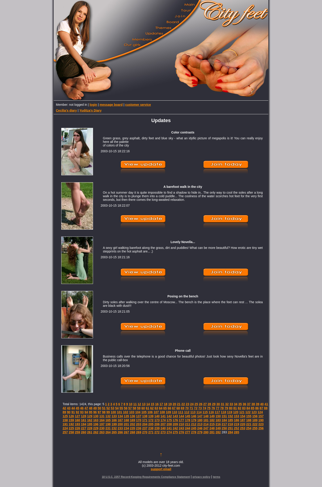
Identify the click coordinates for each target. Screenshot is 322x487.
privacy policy (201, 477)
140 (156, 416)
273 (163, 432)
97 (99, 412)
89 (64, 412)
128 (83, 416)
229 (95, 428)
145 (187, 416)
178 (187, 420)
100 (113, 412)
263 (101, 432)
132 (108, 416)
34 (235, 404)
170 (138, 420)
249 (218, 428)
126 (71, 416)
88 (266, 408)
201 (126, 424)
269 (138, 432)
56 (125, 408)
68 (178, 408)
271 (150, 432)
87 (261, 408)
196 (95, 424)
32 (227, 404)
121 (241, 412)
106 (150, 412)
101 (119, 412)
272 (156, 432)
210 (181, 424)
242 (175, 428)
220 (242, 424)
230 (101, 428)
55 (121, 408)
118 (223, 412)
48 (90, 408)
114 (198, 412)
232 (114, 428)
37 (249, 404)
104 (137, 412)
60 (143, 408)
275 (175, 432)
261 (89, 432)
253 (242, 428)
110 (174, 412)
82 (239, 408)
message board (111, 104)
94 (86, 412)
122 (247, 412)
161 (83, 420)
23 (187, 404)
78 (222, 408)
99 (108, 412)
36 (244, 404)
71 (191, 408)
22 (183, 404)
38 (253, 404)
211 (187, 424)
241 (169, 428)
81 (235, 408)
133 (114, 416)
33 (231, 404)
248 (212, 428)
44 (73, 408)
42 (64, 408)
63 (156, 408)
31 (222, 404)
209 (175, 424)
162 (89, 420)
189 (254, 420)
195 (89, 424)
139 (150, 416)
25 (196, 404)
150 (218, 416)
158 (65, 420)
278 (193, 432)
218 (230, 424)
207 (163, 424)
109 (168, 412)
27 (205, 404)
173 (156, 420)
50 (99, 408)
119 (229, 412)
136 (132, 416)
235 (132, 428)
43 (69, 408)
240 (163, 428)
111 (180, 412)
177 (181, 420)
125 (65, 416)
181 (205, 420)
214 (205, 424)
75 (209, 408)
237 (144, 428)
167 (120, 420)
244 (187, 428)
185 (230, 420)
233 (120, 428)
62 (152, 408)
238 (150, 428)
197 (101, 424)
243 (181, 428)
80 (231, 408)
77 (217, 408)
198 (108, 424)
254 (248, 428)
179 (193, 420)
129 (89, 416)
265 (114, 432)
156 (254, 416)
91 (73, 412)
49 (95, 408)
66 (169, 408)
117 (217, 412)
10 (130, 404)
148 (205, 416)
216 (218, 424)
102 (125, 412)
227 (83, 428)
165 (108, 420)
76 (213, 408)
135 (126, 416)
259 (77, 432)
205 (150, 424)
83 (244, 408)
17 (161, 404)
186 (236, 420)
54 (117, 408)
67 (174, 408)
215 (212, 424)
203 (138, 424)
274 (169, 432)
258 (71, 432)
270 (144, 432)
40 (262, 404)
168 (126, 420)
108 (162, 412)
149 (212, 416)
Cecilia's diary (66, 110)
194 (83, 424)
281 (212, 432)
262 (95, 432)
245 (193, 428)
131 (101, 416)
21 (179, 404)
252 (236, 428)
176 (175, 420)
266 (120, 432)
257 (65, 432)
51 (104, 408)
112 (186, 412)
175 (169, 420)
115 (205, 412)
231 (108, 428)
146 (193, 416)
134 (120, 416)
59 (139, 408)
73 (200, 408)
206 (156, 424)
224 (65, 428)
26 (200, 404)
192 (71, 424)
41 (266, 404)
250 (224, 428)
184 (224, 420)
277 (187, 432)
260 (83, 432)
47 (86, 408)
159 (71, 420)
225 (71, 428)
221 (248, 424)
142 (169, 416)
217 (224, 424)
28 (209, 404)
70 (187, 408)
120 (235, 412)
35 (240, 404)
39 (257, 404)
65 (165, 408)
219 (236, 424)
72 (195, 408)
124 (260, 412)
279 (199, 432)
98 (104, 412)
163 (95, 420)
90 (69, 412)
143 (175, 416)
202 (132, 424)
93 (82, 412)
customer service (138, 104)
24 (192, 404)
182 (212, 420)
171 (144, 420)
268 (132, 432)
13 (144, 404)
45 (77, 408)
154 (242, 416)
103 (131, 412)
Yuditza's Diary (90, 110)
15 (152, 404)
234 (126, 428)
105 (143, 412)
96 (95, 412)
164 (101, 420)
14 (148, 404)
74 (204, 408)
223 (261, 424)
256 (261, 428)
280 (205, 432)
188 (248, 420)
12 (139, 404)
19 (170, 404)
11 (135, 404)
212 (193, 424)
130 (95, 416)
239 (156, 428)
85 (252, 408)
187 (242, 420)
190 (261, 420)
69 (182, 408)
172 (150, 420)
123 (254, 412)
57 (130, 408)
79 (226, 408)
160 (77, 420)
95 (90, 412)
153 (236, 416)
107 (156, 412)
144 (181, 416)
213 (199, 424)
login (93, 104)
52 (108, 408)
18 (165, 404)
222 (254, 424)
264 (108, 432)
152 (230, 416)
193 (77, 424)
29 (214, 404)
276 (181, 432)
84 (248, 408)
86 (257, 408)
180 (199, 420)
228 (89, 428)
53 (112, 408)
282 (218, 432)
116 (211, 412)
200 (120, 424)
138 (144, 416)
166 (114, 420)
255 (254, 428)
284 (230, 432)
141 (163, 416)
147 (199, 416)
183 (218, 420)
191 (65, 424)
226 (77, 428)
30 (218, 404)
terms (216, 477)
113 (192, 412)
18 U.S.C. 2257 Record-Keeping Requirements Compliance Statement (146, 477)
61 (147, 408)
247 (205, 428)
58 (134, 408)
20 (174, 404)
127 (77, 416)
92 (77, 412)
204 (144, 424)
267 (126, 432)
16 (157, 404)
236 (138, 428)
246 (199, 428)
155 (248, 416)
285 (236, 432)
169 (132, 420)
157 (261, 416)
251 (230, 428)
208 (169, 424)
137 (138, 416)
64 (161, 408)
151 (224, 416)
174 (163, 420)
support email (161, 469)
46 (82, 408)
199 (114, 424)
